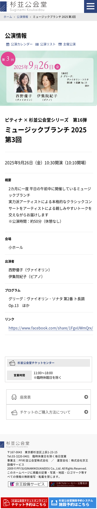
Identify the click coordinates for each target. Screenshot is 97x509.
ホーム (8, 17)
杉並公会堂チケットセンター (36, 363)
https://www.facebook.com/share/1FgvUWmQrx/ (51, 328)
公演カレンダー (19, 44)
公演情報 (22, 17)
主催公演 (67, 44)
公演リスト (45, 44)
